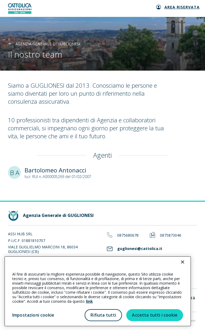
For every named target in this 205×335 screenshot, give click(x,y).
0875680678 (128, 235)
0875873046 (170, 235)
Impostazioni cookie (33, 315)
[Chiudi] (182, 262)
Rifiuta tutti (103, 315)
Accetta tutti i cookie (155, 315)
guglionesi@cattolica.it (139, 249)
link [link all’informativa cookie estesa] (89, 301)
